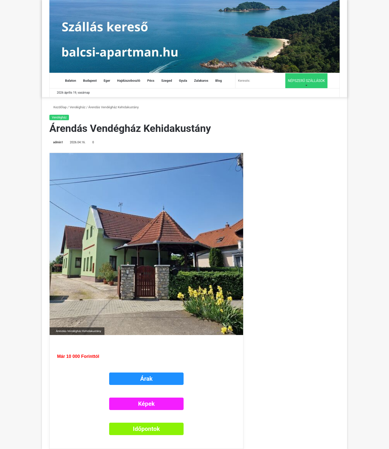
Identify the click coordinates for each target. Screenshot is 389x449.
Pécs (150, 80)
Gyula (183, 80)
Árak (146, 378)
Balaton (70, 80)
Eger (107, 80)
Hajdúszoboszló (128, 80)
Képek (146, 403)
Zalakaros (201, 80)
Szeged (166, 80)
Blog (218, 80)
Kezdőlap (58, 107)
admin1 (58, 142)
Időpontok (146, 428)
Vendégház (77, 107)
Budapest (90, 80)
